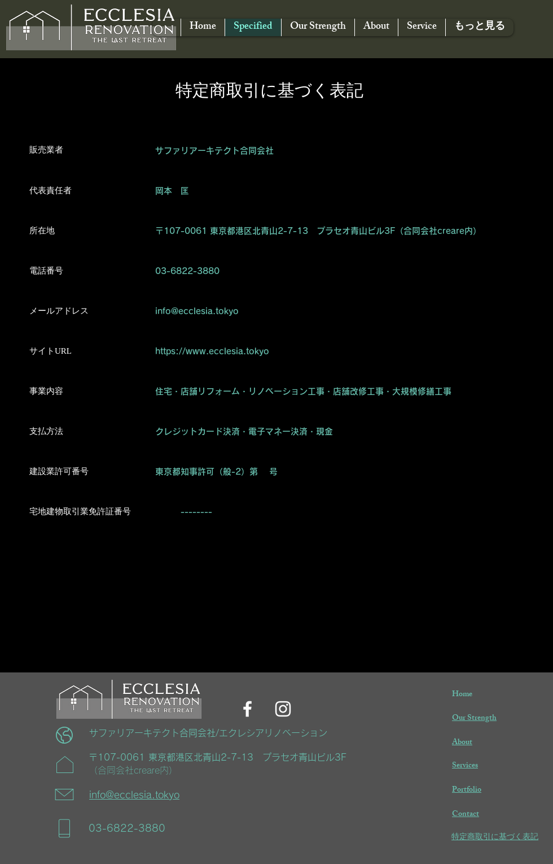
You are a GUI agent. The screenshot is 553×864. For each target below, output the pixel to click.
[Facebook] (247, 708)
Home (462, 695)
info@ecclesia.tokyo (197, 311)
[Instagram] (283, 708)
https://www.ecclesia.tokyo (212, 351)
